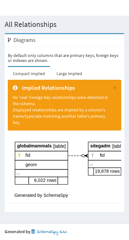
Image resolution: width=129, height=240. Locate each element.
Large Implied (69, 73)
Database (27, 7)
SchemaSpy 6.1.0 (49, 232)
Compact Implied (29, 73)
